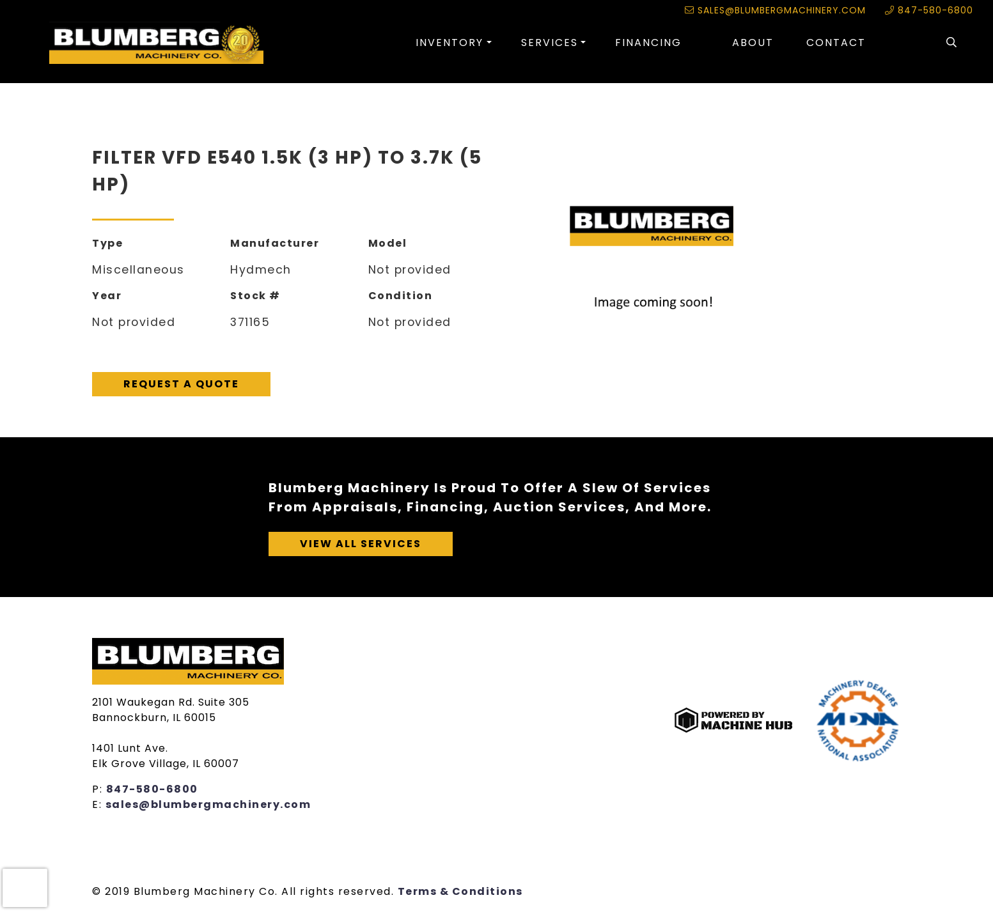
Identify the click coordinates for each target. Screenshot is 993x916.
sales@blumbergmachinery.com (775, 10)
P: (99, 789)
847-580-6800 (929, 10)
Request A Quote (181, 383)
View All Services (360, 543)
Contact (836, 42)
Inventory (449, 42)
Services (549, 42)
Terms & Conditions (460, 891)
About (753, 42)
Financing (648, 42)
